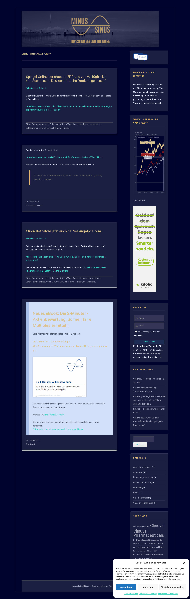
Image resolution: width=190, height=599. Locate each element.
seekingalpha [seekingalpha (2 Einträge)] (150, 554)
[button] (184, 562)
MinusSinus (72, 124)
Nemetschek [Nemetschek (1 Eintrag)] (153, 547)
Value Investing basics (143, 503)
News (85, 124)
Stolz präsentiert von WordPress (105, 586)
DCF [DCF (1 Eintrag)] (134, 540)
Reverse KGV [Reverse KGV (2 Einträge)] (139, 554)
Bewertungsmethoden (143, 477)
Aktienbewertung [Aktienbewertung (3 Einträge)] (141, 526)
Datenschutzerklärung (148, 594)
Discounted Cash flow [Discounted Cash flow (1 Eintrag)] (155, 540)
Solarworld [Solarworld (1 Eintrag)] (140, 558)
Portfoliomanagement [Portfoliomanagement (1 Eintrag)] (140, 551)
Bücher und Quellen (142, 482)
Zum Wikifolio (139, 200)
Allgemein (137, 472)
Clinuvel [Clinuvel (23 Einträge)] (157, 525)
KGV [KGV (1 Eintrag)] (134, 547)
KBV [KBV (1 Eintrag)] (151, 544)
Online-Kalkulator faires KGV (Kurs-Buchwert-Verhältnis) (58, 429)
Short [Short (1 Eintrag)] (135, 558)
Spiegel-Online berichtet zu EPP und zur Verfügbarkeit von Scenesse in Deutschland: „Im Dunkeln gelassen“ (66, 79)
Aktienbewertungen (92, 278)
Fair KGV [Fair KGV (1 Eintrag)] (147, 544)
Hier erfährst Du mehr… (54, 415)
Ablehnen (148, 587)
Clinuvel (42, 128)
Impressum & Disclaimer (168, 594)
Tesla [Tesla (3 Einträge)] (151, 558)
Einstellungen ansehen (172, 587)
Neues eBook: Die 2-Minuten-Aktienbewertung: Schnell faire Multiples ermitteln (62, 319)
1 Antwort (30, 444)
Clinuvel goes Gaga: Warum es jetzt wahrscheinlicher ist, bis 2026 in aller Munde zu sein (149, 400)
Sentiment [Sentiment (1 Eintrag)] (159, 555)
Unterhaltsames (140, 498)
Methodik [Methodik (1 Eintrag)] (139, 547)
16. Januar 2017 (33, 440)
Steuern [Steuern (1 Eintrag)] (146, 558)
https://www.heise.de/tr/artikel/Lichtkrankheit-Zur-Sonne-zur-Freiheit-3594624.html (64, 157)
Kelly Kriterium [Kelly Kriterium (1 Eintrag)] (158, 544)
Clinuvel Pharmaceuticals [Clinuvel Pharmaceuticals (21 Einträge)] (148, 533)
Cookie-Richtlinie (131, 594)
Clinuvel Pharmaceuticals (58, 128)
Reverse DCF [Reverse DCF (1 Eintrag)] (152, 551)
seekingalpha (89, 282)
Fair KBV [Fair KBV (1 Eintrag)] (140, 544)
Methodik (137, 487)
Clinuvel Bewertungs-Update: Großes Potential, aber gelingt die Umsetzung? (148, 421)
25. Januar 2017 (32, 202)
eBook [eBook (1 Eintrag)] (135, 544)
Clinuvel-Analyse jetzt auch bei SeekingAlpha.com (63, 231)
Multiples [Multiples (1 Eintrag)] (146, 547)
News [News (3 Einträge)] (161, 547)
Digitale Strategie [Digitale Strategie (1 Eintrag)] (142, 540)
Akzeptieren (126, 587)
